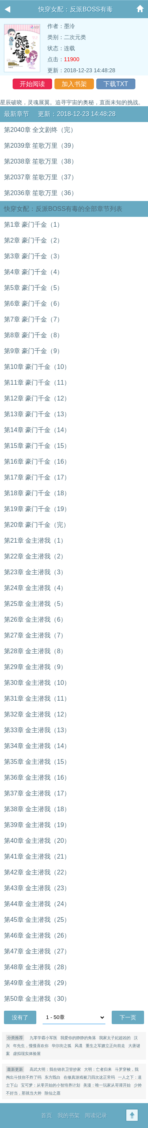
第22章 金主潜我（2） (35, 556)
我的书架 (69, 1115)
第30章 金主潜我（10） (37, 682)
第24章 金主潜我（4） (35, 588)
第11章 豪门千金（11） (37, 382)
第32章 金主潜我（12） (37, 714)
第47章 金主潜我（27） (37, 951)
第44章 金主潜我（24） (37, 904)
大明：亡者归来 (98, 1069)
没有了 (20, 1017)
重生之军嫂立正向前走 (105, 1045)
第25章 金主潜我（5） (35, 603)
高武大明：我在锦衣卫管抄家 (55, 1069)
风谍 (78, 1045)
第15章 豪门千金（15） (37, 445)
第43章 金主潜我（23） (37, 888)
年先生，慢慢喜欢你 (31, 1045)
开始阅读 (32, 84)
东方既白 (52, 1077)
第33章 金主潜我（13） (37, 730)
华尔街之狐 (61, 1045)
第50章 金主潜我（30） (37, 998)
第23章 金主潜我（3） (35, 572)
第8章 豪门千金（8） (33, 335)
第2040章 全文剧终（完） (40, 129)
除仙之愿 (52, 1093)
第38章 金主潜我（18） (37, 809)
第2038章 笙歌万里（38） (40, 161)
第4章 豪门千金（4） (33, 272)
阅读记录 (96, 1115)
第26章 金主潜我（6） (35, 619)
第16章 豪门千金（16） (37, 461)
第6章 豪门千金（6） (33, 303)
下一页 (128, 1017)
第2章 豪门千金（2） (33, 240)
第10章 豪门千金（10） (37, 366)
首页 (46, 1115)
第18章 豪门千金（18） (37, 493)
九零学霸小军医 (43, 1038)
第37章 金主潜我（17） (37, 793)
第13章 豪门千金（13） (37, 414)
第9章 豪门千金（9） (33, 351)
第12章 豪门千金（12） (37, 398)
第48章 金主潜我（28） (37, 967)
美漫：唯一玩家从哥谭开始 (107, 1085)
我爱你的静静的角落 (78, 1038)
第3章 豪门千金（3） (33, 256)
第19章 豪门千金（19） (37, 509)
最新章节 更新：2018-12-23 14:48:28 (60, 114)
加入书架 (74, 84)
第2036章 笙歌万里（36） (40, 193)
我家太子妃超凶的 (115, 1038)
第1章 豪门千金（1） (33, 224)
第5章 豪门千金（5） (33, 287)
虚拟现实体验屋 (27, 1053)
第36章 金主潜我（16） (37, 777)
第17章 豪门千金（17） (37, 477)
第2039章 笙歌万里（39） (40, 145)
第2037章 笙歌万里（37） (40, 177)
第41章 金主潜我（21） (37, 856)
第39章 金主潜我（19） (37, 825)
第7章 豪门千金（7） (33, 319)
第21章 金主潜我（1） (35, 540)
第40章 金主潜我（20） (37, 840)
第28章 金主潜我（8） (35, 651)
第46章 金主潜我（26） (37, 935)
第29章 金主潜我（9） (35, 667)
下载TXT (115, 84)
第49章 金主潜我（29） (37, 982)
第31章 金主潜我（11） (37, 698)
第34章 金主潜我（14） (37, 746)
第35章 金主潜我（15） (37, 761)
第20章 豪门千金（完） (36, 524)
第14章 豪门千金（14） (37, 430)
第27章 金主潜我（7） (35, 635)
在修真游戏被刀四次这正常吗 (89, 1077)
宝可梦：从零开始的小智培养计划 (50, 1085)
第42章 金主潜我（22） (37, 872)
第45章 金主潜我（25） (37, 919)
